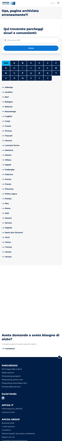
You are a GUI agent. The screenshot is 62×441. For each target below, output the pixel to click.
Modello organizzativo (11, 389)
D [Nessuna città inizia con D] (39, 63)
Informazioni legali (9, 438)
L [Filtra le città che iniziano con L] (47, 68)
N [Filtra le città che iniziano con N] (6, 73)
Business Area (8, 365)
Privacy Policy (7, 432)
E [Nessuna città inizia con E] (47, 63)
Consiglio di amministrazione (14, 382)
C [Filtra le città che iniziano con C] (31, 63)
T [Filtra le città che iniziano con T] (56, 73)
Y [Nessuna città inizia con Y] (39, 78)
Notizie (5, 393)
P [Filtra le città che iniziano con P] (22, 73)
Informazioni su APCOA (12, 350)
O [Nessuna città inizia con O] (14, 73)
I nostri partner (8, 368)
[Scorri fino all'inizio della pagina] (59, 298)
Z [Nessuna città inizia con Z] (47, 78)
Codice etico (7, 386)
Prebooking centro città (12, 321)
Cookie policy (7, 435)
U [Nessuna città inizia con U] (6, 78)
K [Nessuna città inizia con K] (39, 68)
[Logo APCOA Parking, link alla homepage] (8, 3)
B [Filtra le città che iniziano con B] (22, 63)
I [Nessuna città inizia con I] (22, 68)
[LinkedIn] (3, 339)
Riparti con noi (8, 379)
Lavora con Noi (8, 354)
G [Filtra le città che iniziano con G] (6, 68)
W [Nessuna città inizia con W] (23, 78)
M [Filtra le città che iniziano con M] (56, 68)
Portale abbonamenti (11, 328)
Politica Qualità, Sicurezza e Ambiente (18, 375)
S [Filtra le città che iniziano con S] (47, 73)
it (53, 3)
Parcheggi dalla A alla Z (12, 311)
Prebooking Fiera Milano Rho (14, 325)
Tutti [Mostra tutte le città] (6, 63)
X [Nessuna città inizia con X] (31, 78)
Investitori (6, 372)
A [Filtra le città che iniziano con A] (14, 63)
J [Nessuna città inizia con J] (30, 68)
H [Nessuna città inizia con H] (14, 68)
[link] (31, 87)
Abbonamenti (8, 314)
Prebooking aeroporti (11, 318)
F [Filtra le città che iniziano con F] (56, 63)
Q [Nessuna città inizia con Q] (31, 73)
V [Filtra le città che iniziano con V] (14, 78)
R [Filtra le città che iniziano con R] (39, 73)
